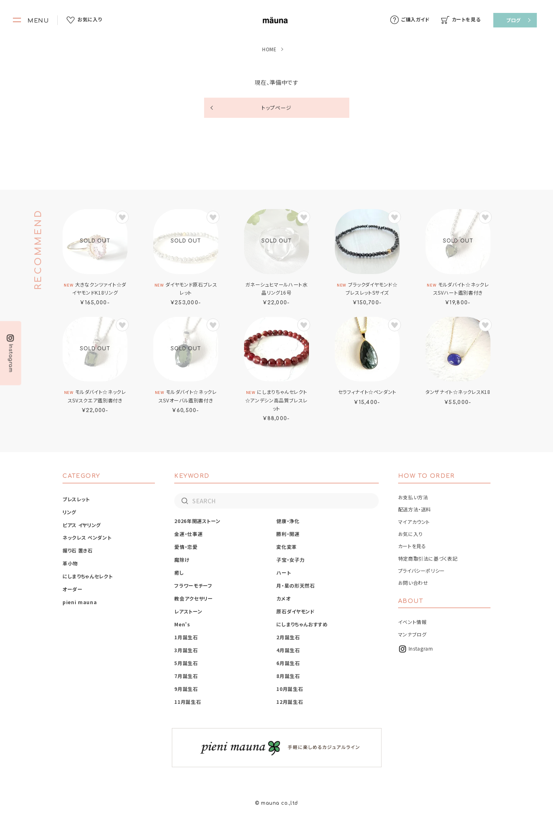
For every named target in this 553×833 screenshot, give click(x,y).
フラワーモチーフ (193, 585)
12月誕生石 (289, 701)
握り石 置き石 (77, 550)
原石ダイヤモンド (295, 611)
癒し (179, 572)
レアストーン (188, 611)
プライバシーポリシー (421, 570)
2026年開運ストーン (197, 520)
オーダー (73, 589)
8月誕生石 (288, 675)
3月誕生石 (186, 650)
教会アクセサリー (193, 598)
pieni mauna (80, 602)
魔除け (182, 559)
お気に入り (410, 533)
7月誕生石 (186, 675)
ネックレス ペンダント (87, 537)
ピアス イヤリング (82, 524)
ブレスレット (76, 499)
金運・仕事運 (188, 533)
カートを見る (412, 545)
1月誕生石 (186, 637)
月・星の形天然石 (295, 585)
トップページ (276, 107)
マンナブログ (412, 634)
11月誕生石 (187, 701)
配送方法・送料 (414, 509)
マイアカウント (414, 521)
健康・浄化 (287, 520)
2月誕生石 (288, 637)
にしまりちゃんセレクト (88, 576)
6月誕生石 (288, 662)
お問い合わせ (413, 582)
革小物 (70, 563)
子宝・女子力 (290, 559)
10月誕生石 (289, 688)
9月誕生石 (186, 688)
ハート (283, 572)
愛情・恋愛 (185, 546)
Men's (182, 624)
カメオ (283, 598)
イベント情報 (412, 621)
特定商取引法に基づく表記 (428, 558)
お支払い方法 (413, 497)
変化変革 (286, 546)
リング (69, 512)
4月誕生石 (288, 650)
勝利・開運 (287, 533)
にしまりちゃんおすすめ (302, 624)
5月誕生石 (186, 662)
